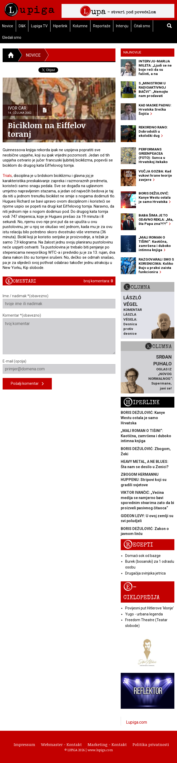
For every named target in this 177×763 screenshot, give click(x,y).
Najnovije (132, 52)
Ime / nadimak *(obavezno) (59, 301)
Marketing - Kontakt (107, 744)
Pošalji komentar (27, 384)
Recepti (138, 545)
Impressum (24, 744)
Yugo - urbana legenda (144, 614)
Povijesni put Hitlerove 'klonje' (149, 608)
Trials (7, 175)
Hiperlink (60, 26)
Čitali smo (142, 26)
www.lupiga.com (100, 750)
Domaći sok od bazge (143, 556)
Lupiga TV (39, 26)
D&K (22, 26)
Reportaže (101, 26)
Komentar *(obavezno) (59, 333)
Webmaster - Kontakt (61, 744)
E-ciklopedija (141, 591)
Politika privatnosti (151, 744)
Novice (33, 55)
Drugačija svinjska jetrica (145, 573)
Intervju (122, 26)
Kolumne (80, 26)
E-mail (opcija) (59, 366)
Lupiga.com (136, 722)
